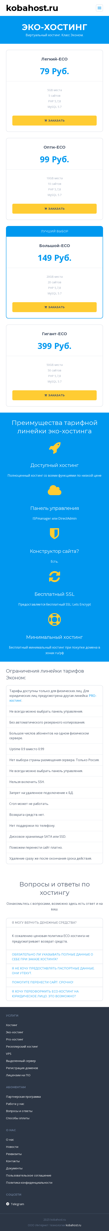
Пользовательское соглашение (28, 1175)
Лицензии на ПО (18, 1075)
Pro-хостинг (14, 1039)
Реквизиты (14, 1154)
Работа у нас (15, 1104)
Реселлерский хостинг (22, 1046)
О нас (10, 1139)
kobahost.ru (73, 1225)
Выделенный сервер (21, 1061)
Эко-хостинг (14, 1032)
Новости (12, 1147)
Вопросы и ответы (19, 1111)
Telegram (15, 1204)
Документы (14, 1168)
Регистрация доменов (22, 1068)
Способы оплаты (17, 1118)
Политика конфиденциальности (29, 1182)
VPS (8, 1054)
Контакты (13, 1161)
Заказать (54, 120)
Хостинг (11, 1025)
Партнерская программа (23, 1097)
